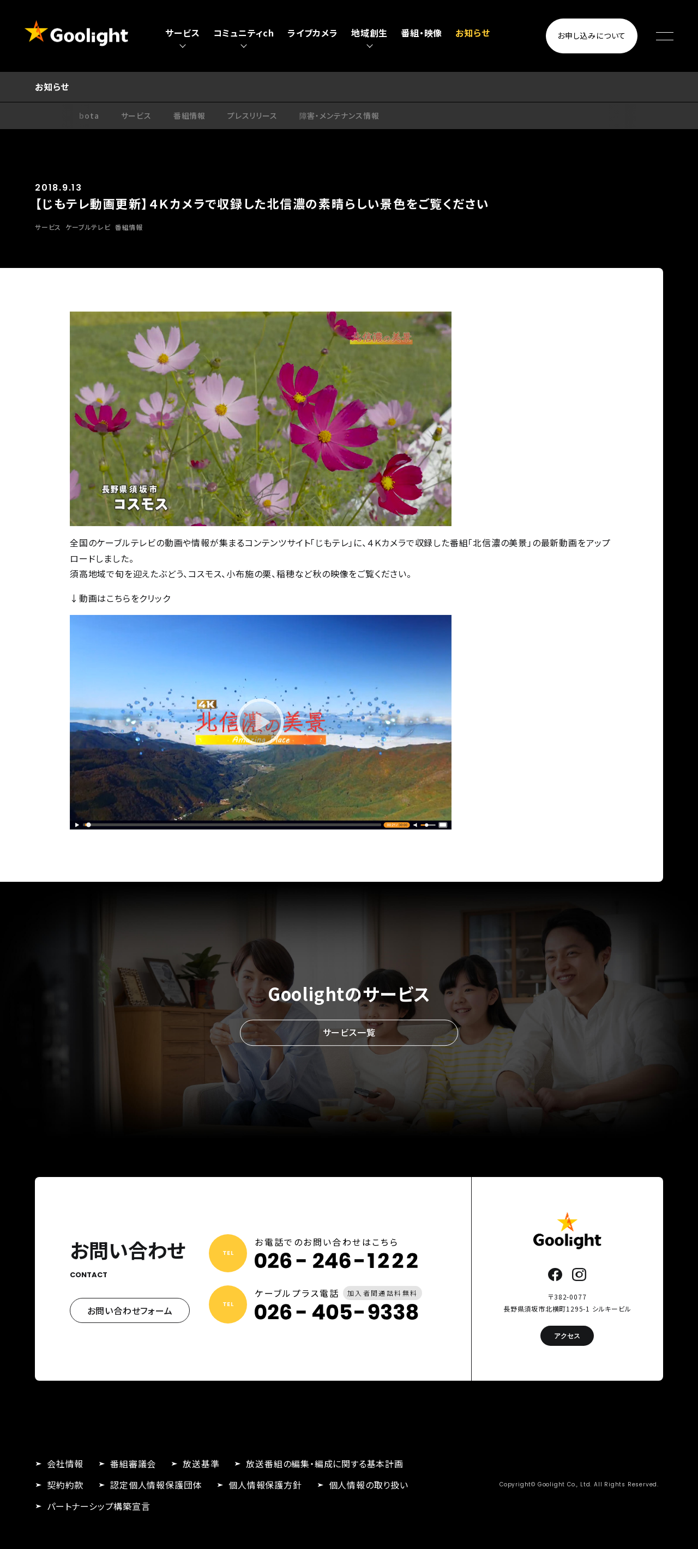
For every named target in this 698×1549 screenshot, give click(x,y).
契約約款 (65, 1484)
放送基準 (201, 1463)
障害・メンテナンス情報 (339, 115)
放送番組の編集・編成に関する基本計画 (324, 1463)
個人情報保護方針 (265, 1484)
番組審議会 (133, 1463)
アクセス (567, 1335)
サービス (136, 115)
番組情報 (189, 115)
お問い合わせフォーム (130, 1310)
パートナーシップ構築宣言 (99, 1506)
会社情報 (65, 1463)
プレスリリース (252, 115)
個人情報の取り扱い (368, 1484)
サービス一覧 (349, 1032)
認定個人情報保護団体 (156, 1484)
